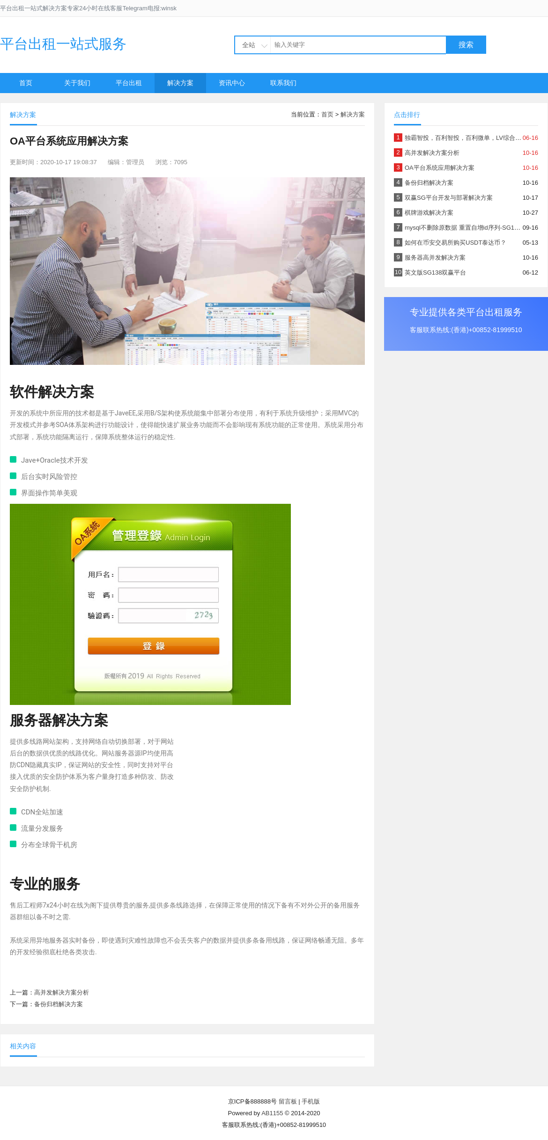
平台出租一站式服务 (63, 43)
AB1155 (272, 1113)
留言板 (288, 1101)
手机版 (311, 1101)
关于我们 (77, 83)
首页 (25, 83)
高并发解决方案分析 (61, 992)
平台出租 (129, 83)
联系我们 (283, 83)
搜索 (466, 45)
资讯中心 (232, 83)
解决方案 (180, 83)
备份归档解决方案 (58, 1004)
